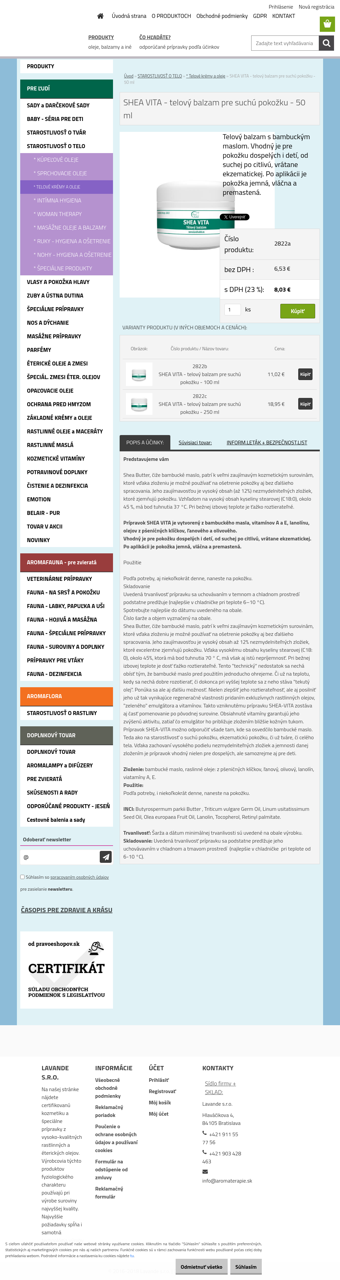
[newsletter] (105, 857)
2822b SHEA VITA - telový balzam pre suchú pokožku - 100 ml (200, 374)
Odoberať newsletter (47, 839)
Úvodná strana (129, 16)
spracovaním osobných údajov (79, 876)
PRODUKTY (101, 37)
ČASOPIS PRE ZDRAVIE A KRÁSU (66, 910)
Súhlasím (243, 1267)
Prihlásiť (159, 1080)
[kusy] (232, 309)
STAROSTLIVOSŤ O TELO (160, 76)
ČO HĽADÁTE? (155, 37)
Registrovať (162, 1091)
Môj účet (159, 1114)
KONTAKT (283, 16)
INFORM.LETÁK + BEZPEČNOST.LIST (267, 442)
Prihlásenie (281, 7)
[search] (326, 43)
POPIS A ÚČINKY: (145, 442)
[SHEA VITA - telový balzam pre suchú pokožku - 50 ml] (197, 136)
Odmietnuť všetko (192, 1267)
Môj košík (160, 1102)
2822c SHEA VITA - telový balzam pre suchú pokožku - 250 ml (200, 404)
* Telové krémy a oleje (205, 76)
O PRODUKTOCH (171, 16)
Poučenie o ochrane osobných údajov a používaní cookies (116, 1138)
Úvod (128, 76)
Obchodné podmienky (222, 16)
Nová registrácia (316, 7)
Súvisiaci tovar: (195, 442)
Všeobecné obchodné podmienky (108, 1088)
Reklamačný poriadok (109, 1111)
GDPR (260, 16)
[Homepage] (96, 16)
